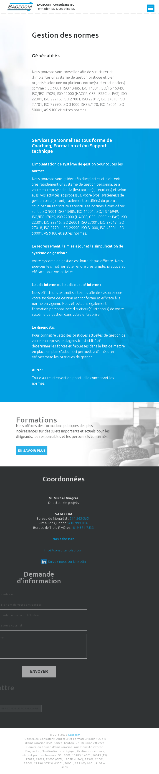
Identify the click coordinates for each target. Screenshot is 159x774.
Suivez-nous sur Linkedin (33, 561)
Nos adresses (30, 539)
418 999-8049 (45, 523)
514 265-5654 (46, 518)
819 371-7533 (49, 527)
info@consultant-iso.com (29, 550)
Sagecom (44, 734)
